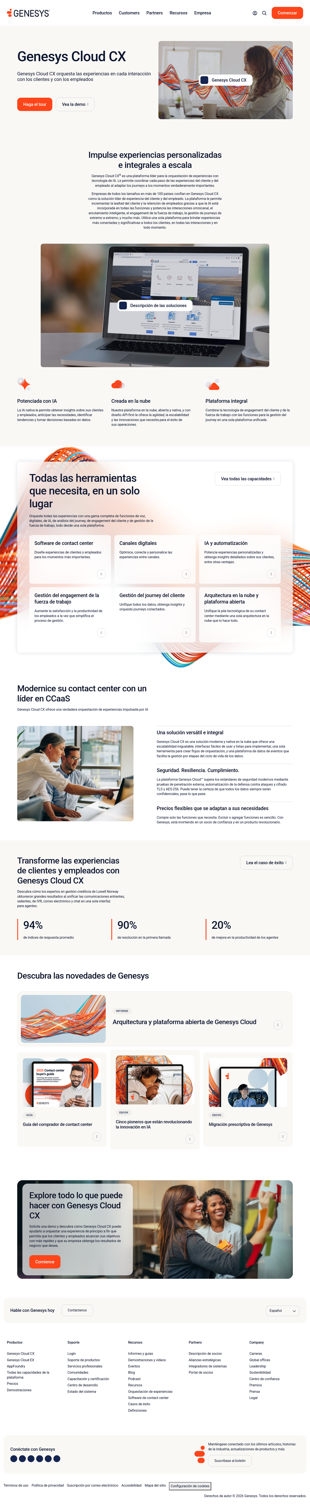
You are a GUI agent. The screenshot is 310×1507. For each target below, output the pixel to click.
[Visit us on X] (31, 1458)
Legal (253, 1398)
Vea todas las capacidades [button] (246, 478)
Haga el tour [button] (34, 104)
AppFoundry (16, 1366)
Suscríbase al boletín (229, 1461)
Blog (131, 1372)
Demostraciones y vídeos (147, 1360)
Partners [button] (154, 12)
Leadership (257, 1366)
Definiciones (137, 1410)
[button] (255, 13)
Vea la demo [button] (73, 104)
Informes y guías (140, 1354)
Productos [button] (102, 12)
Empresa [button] (202, 12)
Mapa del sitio (155, 1485)
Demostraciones (19, 1390)
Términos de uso (15, 1485)
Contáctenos (77, 1310)
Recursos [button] (179, 12)
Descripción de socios (205, 1354)
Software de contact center (148, 1398)
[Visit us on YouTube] (48, 1458)
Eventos (134, 1366)
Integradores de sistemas (208, 1366)
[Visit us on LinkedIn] (13, 1458)
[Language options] (283, 1311)
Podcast (134, 1379)
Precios (12, 1384)
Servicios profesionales (85, 1366)
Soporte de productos (84, 1360)
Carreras (255, 1354)
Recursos (135, 1385)
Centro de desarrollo (83, 1385)
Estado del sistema (82, 1392)
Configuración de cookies (190, 1486)
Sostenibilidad (260, 1372)
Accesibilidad (131, 1485)
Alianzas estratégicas (205, 1360)
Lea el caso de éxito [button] (265, 862)
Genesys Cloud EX (20, 1360)
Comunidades (78, 1372)
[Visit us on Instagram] (22, 1458)
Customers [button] (129, 12)
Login (72, 1354)
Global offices (259, 1360)
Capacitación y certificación (88, 1379)
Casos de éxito (139, 1404)
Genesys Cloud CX (20, 1354)
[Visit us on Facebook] (39, 1458)
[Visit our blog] (56, 1458)
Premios (255, 1385)
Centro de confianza (264, 1379)
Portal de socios (201, 1372)
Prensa (254, 1392)
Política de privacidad (48, 1485)
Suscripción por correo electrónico (92, 1485)
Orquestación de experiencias (150, 1392)
